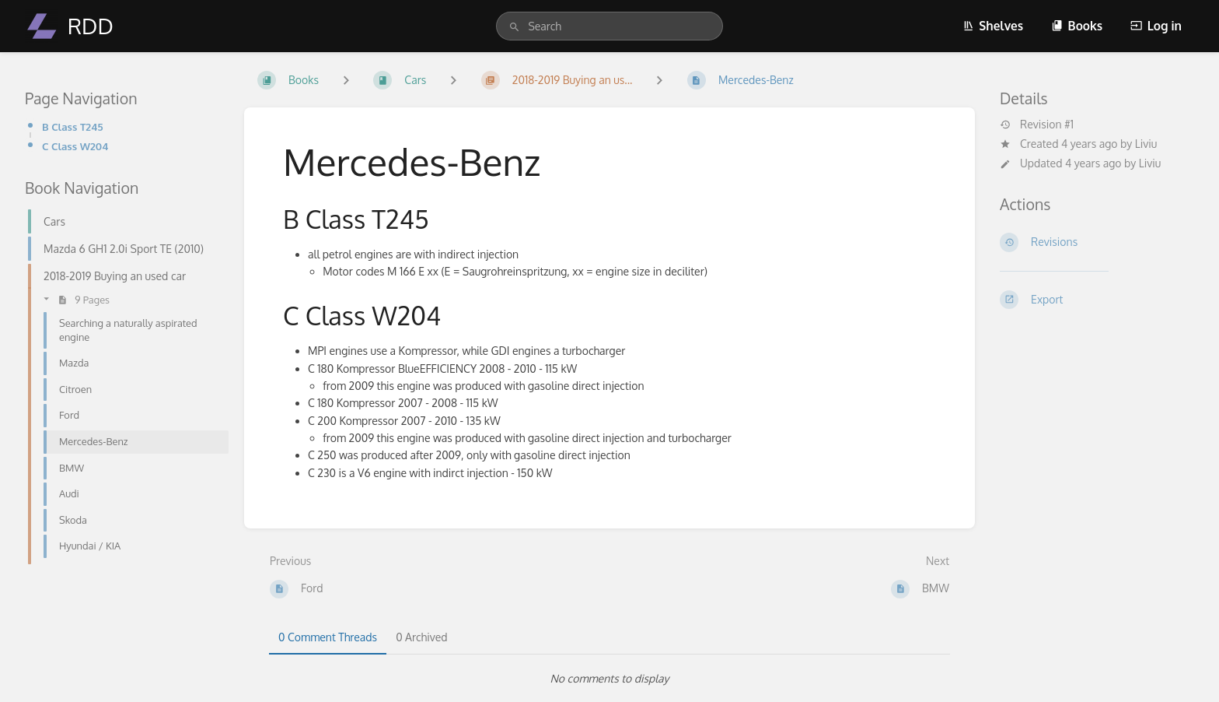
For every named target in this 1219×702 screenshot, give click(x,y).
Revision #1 (1037, 124)
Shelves (992, 25)
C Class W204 (75, 146)
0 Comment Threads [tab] (327, 637)
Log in (1156, 25)
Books (1076, 25)
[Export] (1097, 299)
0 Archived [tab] (421, 637)
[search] (609, 26)
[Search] (514, 27)
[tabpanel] (609, 678)
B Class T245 (72, 126)
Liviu (1146, 143)
